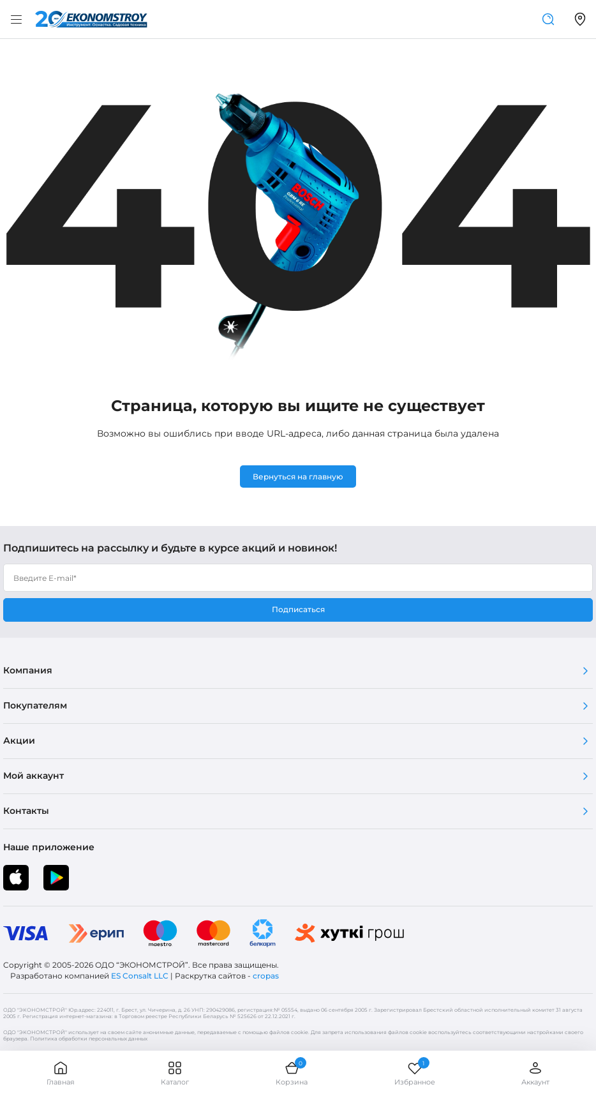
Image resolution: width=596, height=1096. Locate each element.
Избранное (414, 1073)
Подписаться (298, 609)
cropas (266, 975)
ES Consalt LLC (139, 975)
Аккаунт (535, 1073)
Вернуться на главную (298, 476)
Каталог (175, 1073)
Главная (61, 1073)
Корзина (292, 1073)
